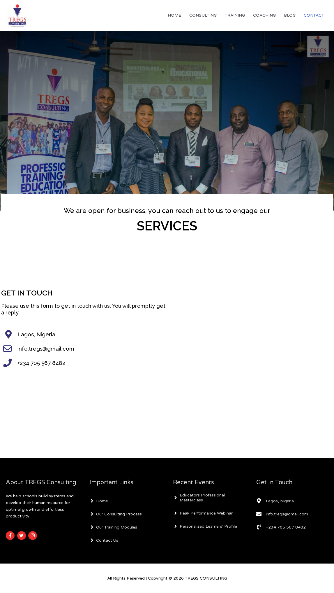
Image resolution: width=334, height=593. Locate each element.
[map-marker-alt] (275, 500)
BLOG (290, 15)
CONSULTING (203, 15)
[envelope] (282, 514)
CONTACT (314, 15)
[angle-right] (98, 500)
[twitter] (22, 535)
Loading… (250, 350)
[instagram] (33, 535)
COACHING (264, 15)
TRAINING (235, 15)
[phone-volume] (281, 527)
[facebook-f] (11, 535)
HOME (174, 15)
